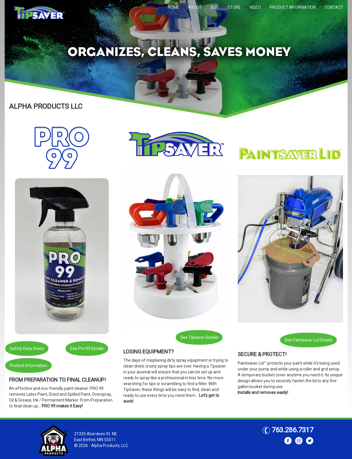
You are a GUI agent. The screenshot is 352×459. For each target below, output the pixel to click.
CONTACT (333, 7)
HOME (173, 7)
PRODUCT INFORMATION (293, 7)
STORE (234, 7)
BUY (215, 7)
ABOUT (195, 7)
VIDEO (255, 7)
